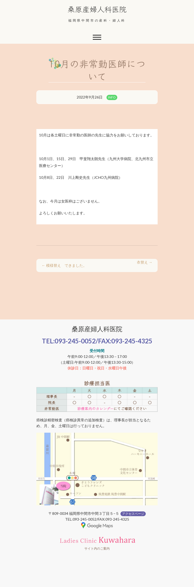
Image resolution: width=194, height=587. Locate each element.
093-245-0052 (75, 341)
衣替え (144, 262)
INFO (112, 97)
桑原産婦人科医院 (97, 9)
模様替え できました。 (64, 265)
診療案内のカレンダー (95, 408)
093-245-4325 (131, 341)
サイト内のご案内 (97, 548)
